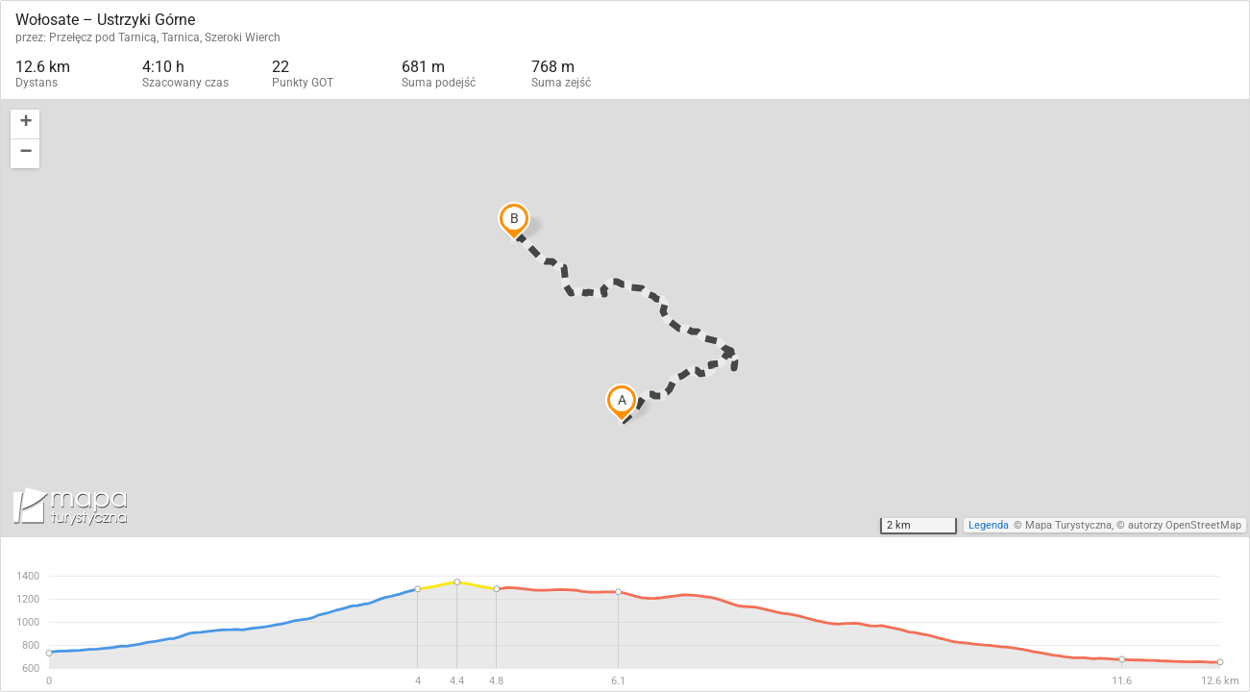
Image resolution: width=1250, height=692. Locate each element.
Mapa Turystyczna (1068, 525)
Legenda (988, 525)
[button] (25, 124)
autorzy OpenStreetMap (1184, 525)
